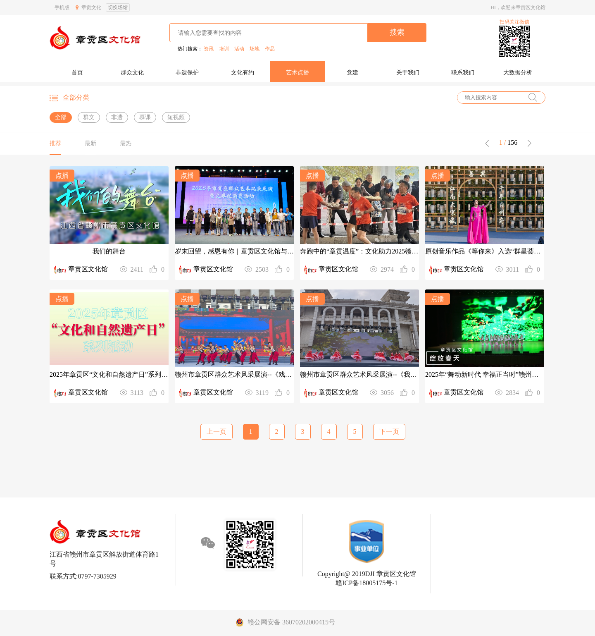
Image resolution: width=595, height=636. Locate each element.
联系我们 (462, 72)
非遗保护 (187, 72)
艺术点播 (297, 72)
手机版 (62, 7)
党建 (352, 72)
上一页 (216, 431)
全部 (61, 117)
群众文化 (132, 72)
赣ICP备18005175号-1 (366, 582)
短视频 (176, 117)
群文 (89, 117)
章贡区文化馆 (88, 269)
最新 (90, 143)
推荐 (55, 143)
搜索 (397, 32)
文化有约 (242, 72)
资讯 (209, 49)
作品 (270, 49)
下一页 (389, 431)
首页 (77, 72)
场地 (254, 49)
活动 (239, 49)
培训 (224, 49)
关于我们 (407, 72)
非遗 (117, 117)
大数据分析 (517, 72)
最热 (125, 143)
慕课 (145, 117)
